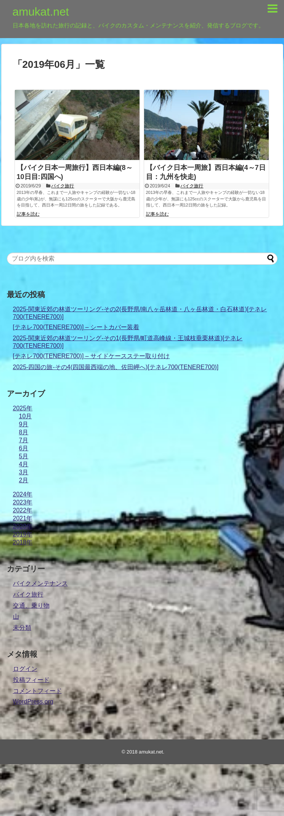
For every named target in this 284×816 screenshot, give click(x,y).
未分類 (22, 627)
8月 (24, 432)
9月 (24, 424)
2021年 (23, 518)
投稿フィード (31, 680)
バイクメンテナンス (40, 583)
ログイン (25, 669)
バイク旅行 (62, 186)
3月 (24, 472)
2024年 (23, 494)
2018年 (23, 542)
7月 (24, 440)
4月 (24, 464)
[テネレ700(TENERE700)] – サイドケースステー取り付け (91, 356)
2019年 (23, 534)
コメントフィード (37, 691)
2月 (24, 480)
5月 (24, 456)
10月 (25, 416)
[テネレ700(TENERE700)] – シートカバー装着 (76, 327)
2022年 (23, 510)
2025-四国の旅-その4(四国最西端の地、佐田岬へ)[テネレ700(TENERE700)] (116, 367)
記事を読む (28, 214)
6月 (24, 448)
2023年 (23, 502)
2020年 (23, 526)
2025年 (23, 408)
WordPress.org (33, 701)
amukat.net (41, 11)
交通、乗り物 (31, 605)
